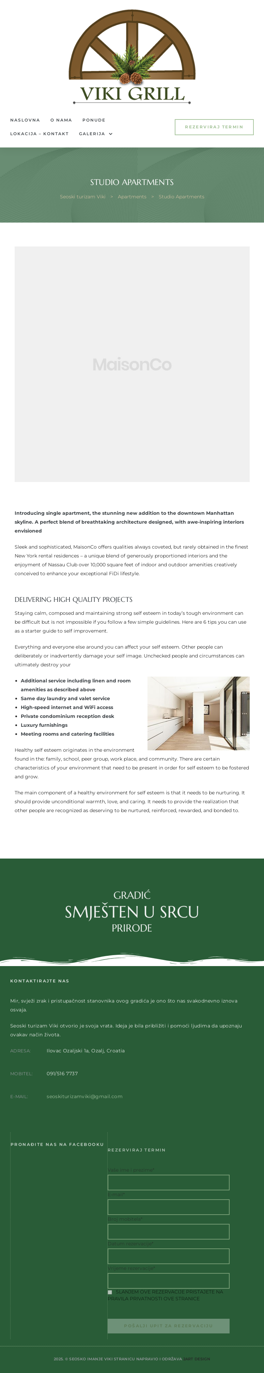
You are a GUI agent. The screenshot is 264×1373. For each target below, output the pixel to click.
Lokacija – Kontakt (39, 133)
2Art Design (196, 1367)
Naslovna (25, 120)
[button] (214, 127)
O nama (61, 120)
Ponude (94, 120)
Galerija (96, 134)
